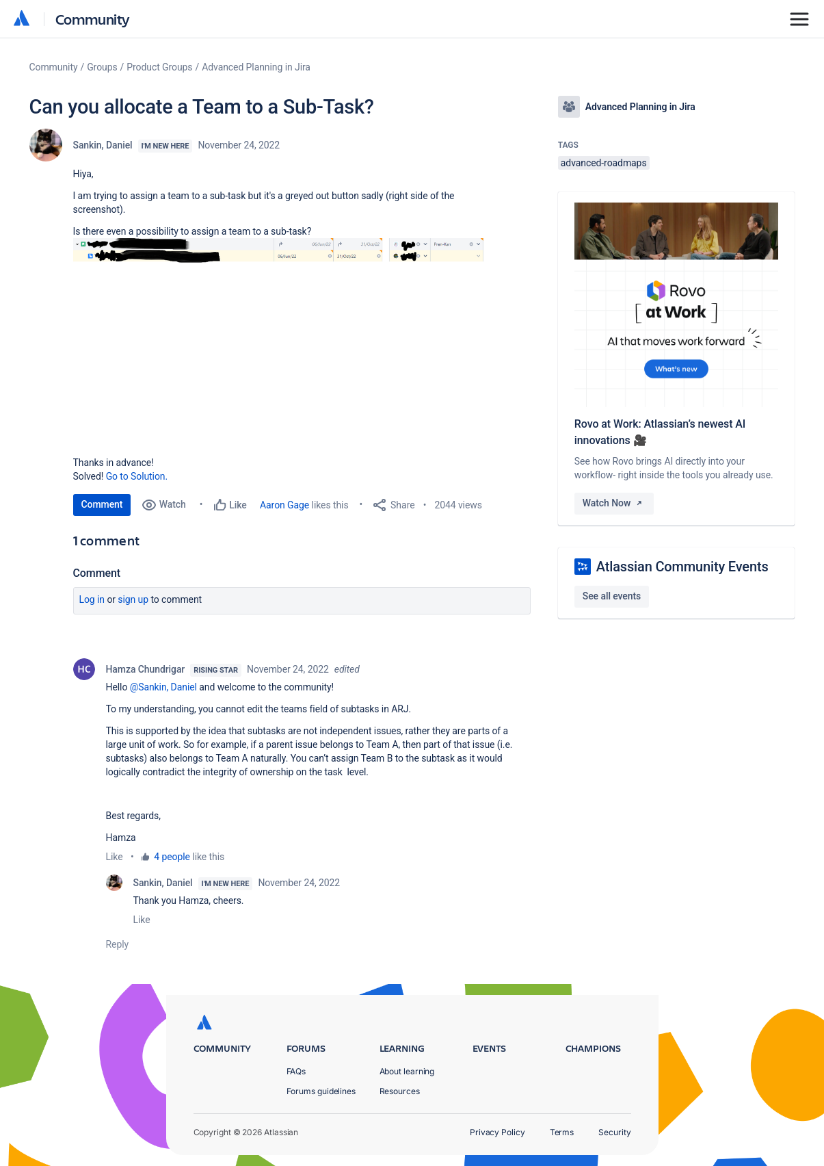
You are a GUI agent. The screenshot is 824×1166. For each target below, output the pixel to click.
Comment (102, 504)
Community (92, 19)
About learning (407, 1071)
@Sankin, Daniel (163, 687)
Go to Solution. (137, 476)
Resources (400, 1091)
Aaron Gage (284, 505)
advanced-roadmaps (604, 162)
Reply (117, 944)
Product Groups (159, 67)
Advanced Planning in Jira (256, 67)
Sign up (133, 599)
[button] (278, 334)
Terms (562, 1132)
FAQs (296, 1071)
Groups (102, 67)
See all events (612, 596)
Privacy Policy (497, 1132)
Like (114, 856)
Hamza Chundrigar (145, 669)
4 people (172, 856)
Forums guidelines (321, 1091)
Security (614, 1132)
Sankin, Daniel (103, 145)
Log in (92, 599)
